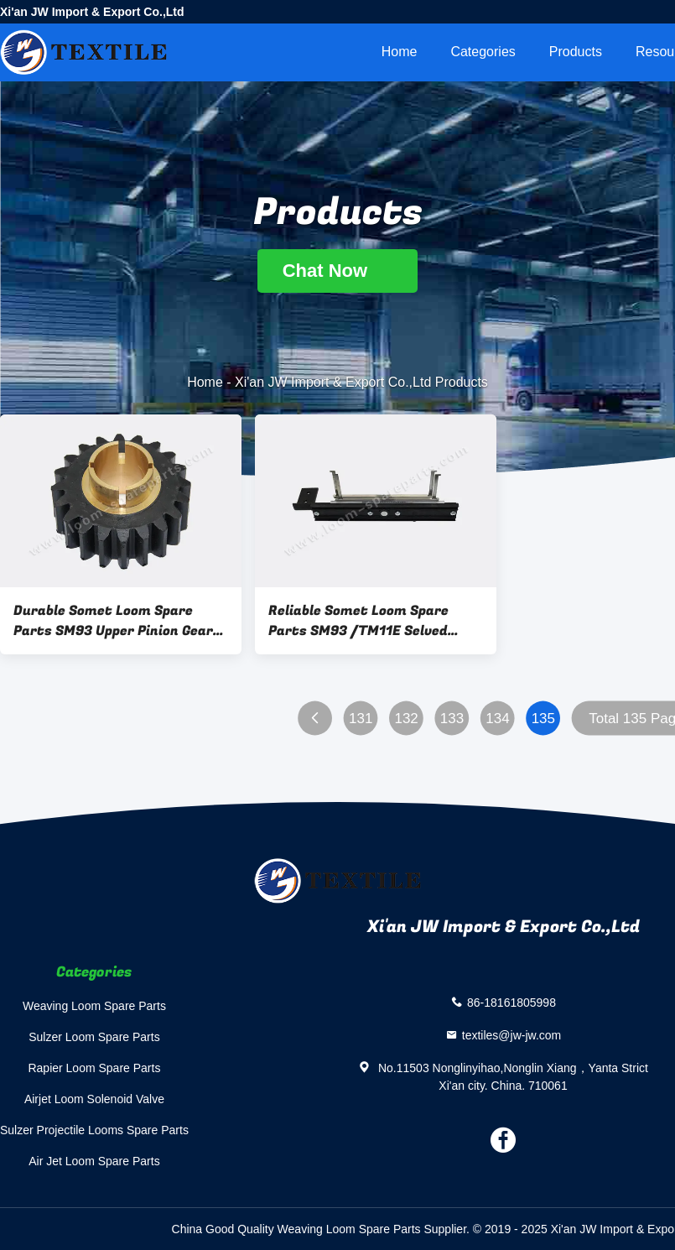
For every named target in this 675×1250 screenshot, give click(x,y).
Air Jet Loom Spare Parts (94, 1161)
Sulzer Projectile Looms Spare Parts (94, 1130)
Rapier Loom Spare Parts (94, 1068)
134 (497, 719)
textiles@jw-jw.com (511, 1034)
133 (452, 719)
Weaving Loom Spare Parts (94, 1006)
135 (543, 719)
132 (406, 719)
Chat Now (338, 270)
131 (360, 719)
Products (575, 51)
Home (400, 51)
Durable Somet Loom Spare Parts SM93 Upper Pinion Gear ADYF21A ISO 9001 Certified (113, 621)
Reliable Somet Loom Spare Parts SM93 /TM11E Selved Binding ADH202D (358, 621)
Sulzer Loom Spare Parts (94, 1037)
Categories (482, 51)
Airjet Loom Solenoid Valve (94, 1099)
